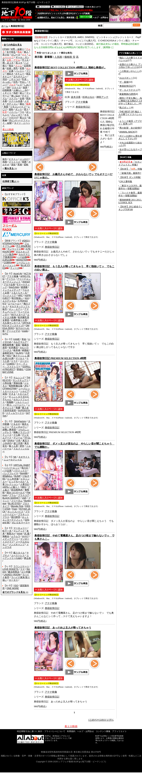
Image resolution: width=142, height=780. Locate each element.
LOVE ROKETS (10, 569)
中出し (23, 82)
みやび (25, 536)
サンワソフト (14, 249)
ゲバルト (20, 358)
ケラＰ (14, 361)
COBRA (8, 262)
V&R (24, 498)
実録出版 (17, 383)
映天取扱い (17, 298)
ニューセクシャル (13, 459)
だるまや (15, 424)
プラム (12, 495)
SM (8, 87)
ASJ (27, 298)
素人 (26, 52)
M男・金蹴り (17, 49)
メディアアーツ (10, 539)
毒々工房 (13, 446)
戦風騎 (10, 402)
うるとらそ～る (19, 292)
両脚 (24, 162)
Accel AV (17, 273)
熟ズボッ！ (125, 107)
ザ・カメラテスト (128, 90)
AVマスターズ (18, 314)
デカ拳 (16, 435)
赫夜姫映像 (8, 344)
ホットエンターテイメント (15, 518)
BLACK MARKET (11, 498)
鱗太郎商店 (13, 572)
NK (14, 457)
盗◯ (22, 93)
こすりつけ (14, 79)
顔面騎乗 (6, 90)
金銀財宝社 (8, 353)
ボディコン (12, 104)
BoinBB (24, 473)
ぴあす (26, 476)
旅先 (4, 159)
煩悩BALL (7, 476)
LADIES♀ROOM (12, 574)
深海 (4, 394)
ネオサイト (24, 457)
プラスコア (23, 495)
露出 (22, 104)
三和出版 (6, 383)
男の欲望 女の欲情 (129, 128)
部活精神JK (17, 489)
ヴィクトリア (9, 295)
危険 (4, 162)
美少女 (5, 54)
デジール (17, 437)
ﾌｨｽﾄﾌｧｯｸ (13, 117)
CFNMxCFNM (9, 388)
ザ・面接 (123, 82)
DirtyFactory (20, 421)
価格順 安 (69, 57)
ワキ (22, 112)
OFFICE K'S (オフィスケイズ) (16, 324)
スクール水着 (15, 101)
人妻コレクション (15, 483)
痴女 (11, 65)
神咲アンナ (102, 97)
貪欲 (13, 164)
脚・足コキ (8, 62)
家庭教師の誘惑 (127, 94)
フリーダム (16, 500)
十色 (18, 440)
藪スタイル (19, 552)
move (19, 533)
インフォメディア (11, 290)
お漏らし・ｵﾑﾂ (20, 90)
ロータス (13, 580)
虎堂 (22, 446)
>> (9, 168)
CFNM (5, 49)
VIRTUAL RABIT (21, 465)
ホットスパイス (15, 511)
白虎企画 (6, 260)
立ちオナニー (20, 76)
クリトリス (14, 162)
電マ (26, 109)
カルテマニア (20, 342)
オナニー (19, 73)
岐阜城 (16, 350)
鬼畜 (6, 106)
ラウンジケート (21, 566)
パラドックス (20, 470)
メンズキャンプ (17, 544)
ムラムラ (15, 536)
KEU (9, 355)
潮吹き (10, 73)
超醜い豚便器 (9, 429)
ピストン (13, 159)
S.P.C (5, 333)
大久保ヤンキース (11, 322)
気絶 (15, 93)
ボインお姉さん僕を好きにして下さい (130, 137)
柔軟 (26, 164)
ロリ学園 (25, 572)
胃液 (19, 164)
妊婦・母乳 (12, 68)
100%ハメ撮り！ (11, 487)
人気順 (58, 57)
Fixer (14, 509)
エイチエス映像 (15, 316)
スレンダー (16, 114)
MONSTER (22, 260)
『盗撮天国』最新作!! (130, 173)
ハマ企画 (21, 257)
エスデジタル (9, 301)
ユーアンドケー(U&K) (15, 556)
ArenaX (26, 281)
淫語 (4, 79)
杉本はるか (88, 97)
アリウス (10, 279)
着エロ (23, 117)
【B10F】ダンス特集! (130, 177)
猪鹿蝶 (24, 287)
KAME (16, 339)
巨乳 (15, 82)
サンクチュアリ (21, 380)
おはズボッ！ (126, 78)
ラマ (22, 569)
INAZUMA (14, 287)
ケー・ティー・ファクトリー (15, 365)
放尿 (25, 87)
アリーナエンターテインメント (16, 280)
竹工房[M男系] (23, 246)
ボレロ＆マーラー (21, 522)
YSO (15, 585)
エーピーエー (14, 303)
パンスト (19, 71)
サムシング (19, 377)
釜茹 (18, 344)
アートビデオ (13, 331)
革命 (24, 339)
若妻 (22, 68)
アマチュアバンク (15, 310)
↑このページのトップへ (101, 720)
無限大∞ (11, 533)
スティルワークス (15, 413)
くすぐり (6, 93)
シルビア (24, 391)
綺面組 (25, 350)
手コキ (25, 60)
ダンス (18, 109)
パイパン (13, 112)
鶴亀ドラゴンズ (21, 432)
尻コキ (19, 62)
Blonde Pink (17, 506)
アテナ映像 (12, 276)
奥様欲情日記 (83, 107)
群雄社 (20, 369)
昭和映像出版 (15, 385)
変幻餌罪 (15, 517)
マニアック (19, 530)
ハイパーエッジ (12, 468)
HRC (20, 295)
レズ (19, 84)
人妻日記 (24, 484)
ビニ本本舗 (13, 478)
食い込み (15, 95)
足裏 (11, 71)
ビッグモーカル (17, 481)
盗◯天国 (18, 443)
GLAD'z (19, 353)
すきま (12, 394)
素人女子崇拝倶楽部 (15, 409)
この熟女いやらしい (129, 71)
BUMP (17, 476)
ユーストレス (18, 555)
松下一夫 (6, 530)
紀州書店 (13, 347)
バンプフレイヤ (10, 473)
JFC (26, 385)
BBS (23, 487)
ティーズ (14, 268)
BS (3, 478)
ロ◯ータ (15, 54)
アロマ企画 (9, 284)
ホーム (4, 26)
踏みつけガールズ (16, 492)
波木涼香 (76, 97)
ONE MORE (13, 588)
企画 (22, 98)
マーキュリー (20, 528)
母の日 (24, 468)
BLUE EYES (14, 503)
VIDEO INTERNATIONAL (16, 242)
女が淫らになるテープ (130, 149)
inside (25, 331)
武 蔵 (26, 533)
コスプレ (13, 98)
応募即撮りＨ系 (19, 320)
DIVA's (10, 440)
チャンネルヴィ (19, 426)
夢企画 (27, 558)
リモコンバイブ (18, 106)
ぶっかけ (24, 159)
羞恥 (11, 109)
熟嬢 (18, 407)
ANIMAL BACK (127, 132)
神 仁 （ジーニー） (16, 405)
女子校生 (11, 52)
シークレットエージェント (16, 389)
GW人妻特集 (125, 181)
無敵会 (5, 536)
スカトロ (16, 87)
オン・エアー (15, 309)
